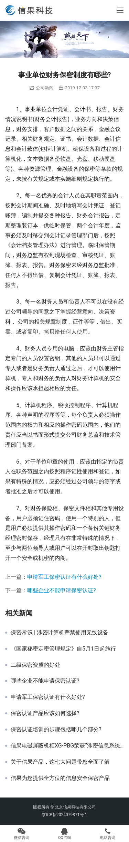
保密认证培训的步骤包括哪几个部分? (56, 729)
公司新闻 (45, 87)
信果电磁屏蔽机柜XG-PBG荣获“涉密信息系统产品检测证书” (67, 746)
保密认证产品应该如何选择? (45, 713)
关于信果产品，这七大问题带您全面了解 (60, 762)
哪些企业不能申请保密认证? (61, 590)
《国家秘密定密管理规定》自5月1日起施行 (63, 649)
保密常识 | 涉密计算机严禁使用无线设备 (59, 633)
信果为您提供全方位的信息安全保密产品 (60, 778)
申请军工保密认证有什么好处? (64, 577)
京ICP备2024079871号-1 (64, 814)
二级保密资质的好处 (35, 665)
